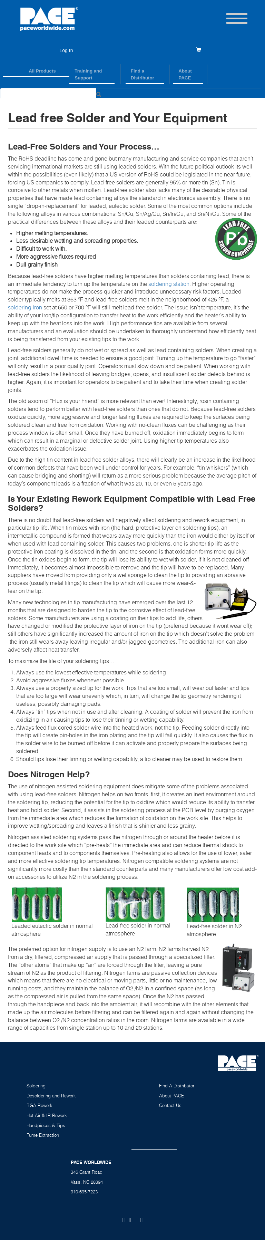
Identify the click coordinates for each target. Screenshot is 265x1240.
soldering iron (25, 307)
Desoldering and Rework (51, 1095)
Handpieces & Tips (46, 1125)
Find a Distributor (142, 74)
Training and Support (88, 74)
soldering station (168, 283)
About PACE (185, 74)
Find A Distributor (176, 1085)
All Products (42, 71)
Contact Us (170, 1105)
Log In (66, 50)
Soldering (36, 1085)
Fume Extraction (43, 1135)
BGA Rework (39, 1105)
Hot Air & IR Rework (47, 1115)
